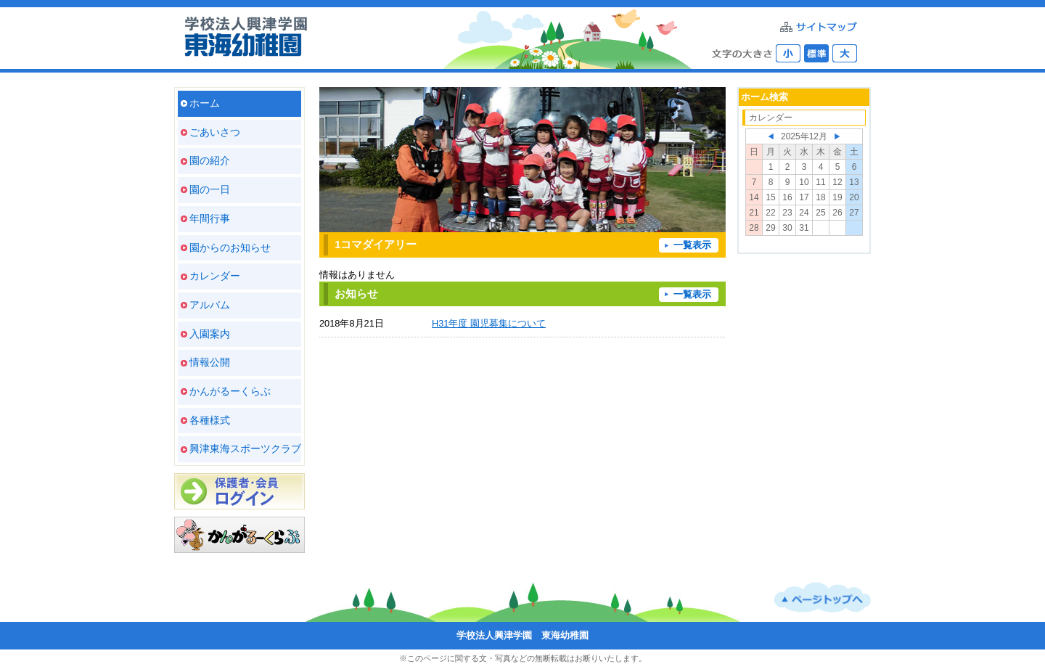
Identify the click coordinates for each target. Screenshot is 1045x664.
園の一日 (209, 189)
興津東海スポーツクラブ (245, 448)
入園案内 (209, 334)
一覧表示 (692, 244)
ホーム (204, 103)
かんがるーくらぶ (230, 391)
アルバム (209, 305)
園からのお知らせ (230, 247)
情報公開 (209, 362)
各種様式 (209, 420)
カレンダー (214, 276)
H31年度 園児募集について (489, 323)
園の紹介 (209, 160)
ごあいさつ (214, 132)
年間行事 (209, 218)
